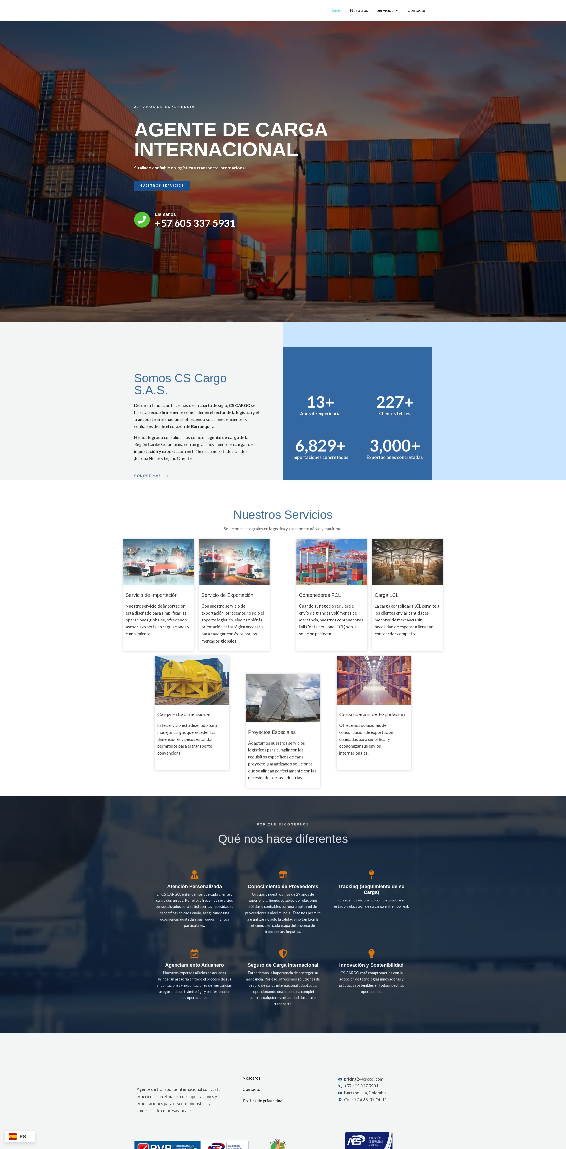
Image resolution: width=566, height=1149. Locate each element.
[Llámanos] (122, 227)
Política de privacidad (263, 1108)
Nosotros (252, 1085)
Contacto (251, 1096)
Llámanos (145, 221)
